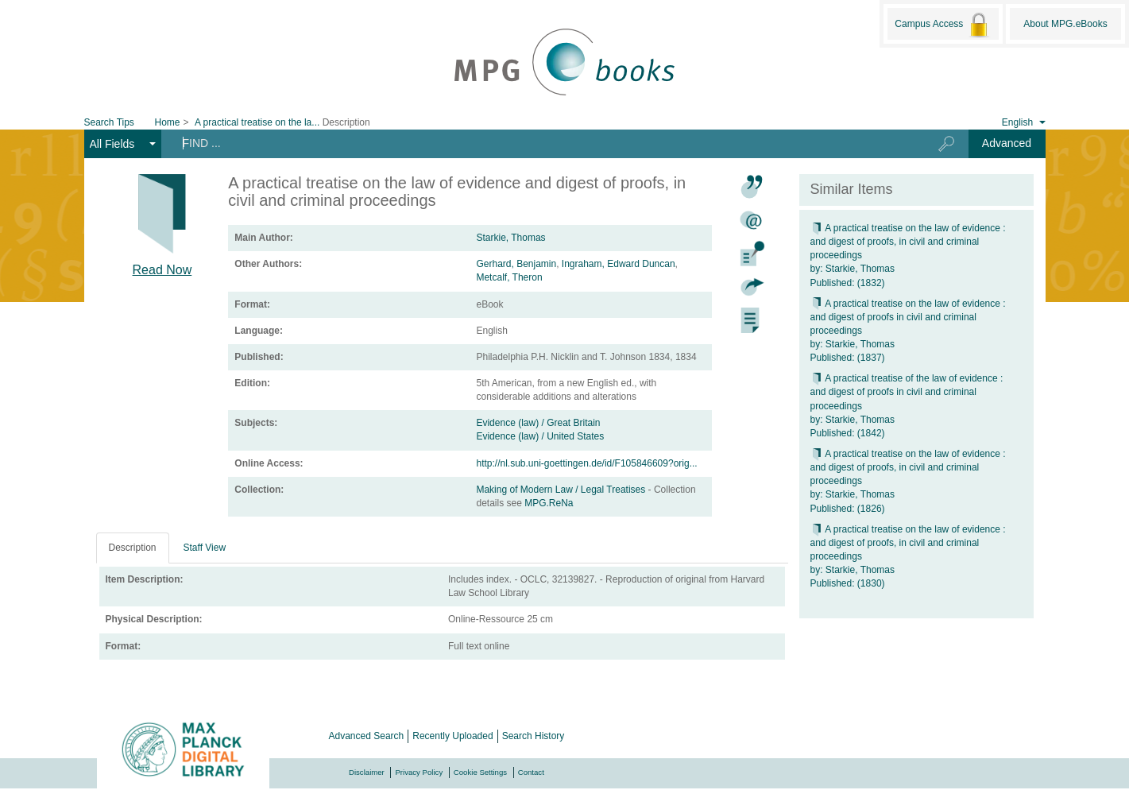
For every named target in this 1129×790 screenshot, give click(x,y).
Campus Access (943, 24)
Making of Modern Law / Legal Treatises (562, 489)
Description (133, 547)
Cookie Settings (480, 772)
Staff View (205, 547)
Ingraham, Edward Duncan (618, 263)
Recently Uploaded (452, 736)
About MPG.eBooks (1065, 23)
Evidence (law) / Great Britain (538, 422)
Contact (531, 772)
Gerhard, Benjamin (516, 263)
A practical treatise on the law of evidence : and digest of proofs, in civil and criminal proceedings (908, 242)
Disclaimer (367, 772)
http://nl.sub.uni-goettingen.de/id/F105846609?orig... (586, 463)
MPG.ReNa (548, 503)
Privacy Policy (419, 772)
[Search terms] (536, 143)
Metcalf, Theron (509, 277)
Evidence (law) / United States (540, 436)
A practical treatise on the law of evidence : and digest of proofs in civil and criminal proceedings (908, 317)
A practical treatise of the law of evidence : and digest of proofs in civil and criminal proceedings (906, 392)
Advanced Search (366, 736)
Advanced (1006, 143)
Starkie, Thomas (510, 237)
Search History (533, 736)
